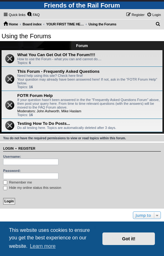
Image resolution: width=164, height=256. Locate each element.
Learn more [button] (43, 246)
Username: (12, 156)
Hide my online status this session (32, 187)
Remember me (17, 182)
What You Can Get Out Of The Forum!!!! (56, 54)
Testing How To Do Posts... (43, 123)
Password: (12, 171)
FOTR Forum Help (35, 95)
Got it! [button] (128, 238)
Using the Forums (26, 36)
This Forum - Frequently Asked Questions (58, 71)
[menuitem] (33, 15)
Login (8, 148)
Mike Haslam (71, 111)
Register (27, 148)
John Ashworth (48, 111)
